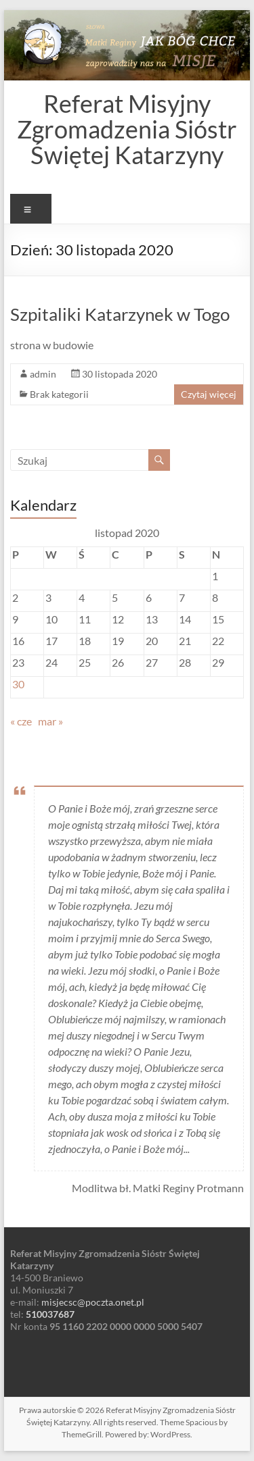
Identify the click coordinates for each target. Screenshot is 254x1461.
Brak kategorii (59, 394)
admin (43, 374)
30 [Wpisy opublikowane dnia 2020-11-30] (18, 683)
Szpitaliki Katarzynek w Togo (120, 314)
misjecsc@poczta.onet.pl (92, 1302)
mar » (50, 721)
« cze (21, 721)
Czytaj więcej (208, 394)
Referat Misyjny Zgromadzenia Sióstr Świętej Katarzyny (127, 129)
